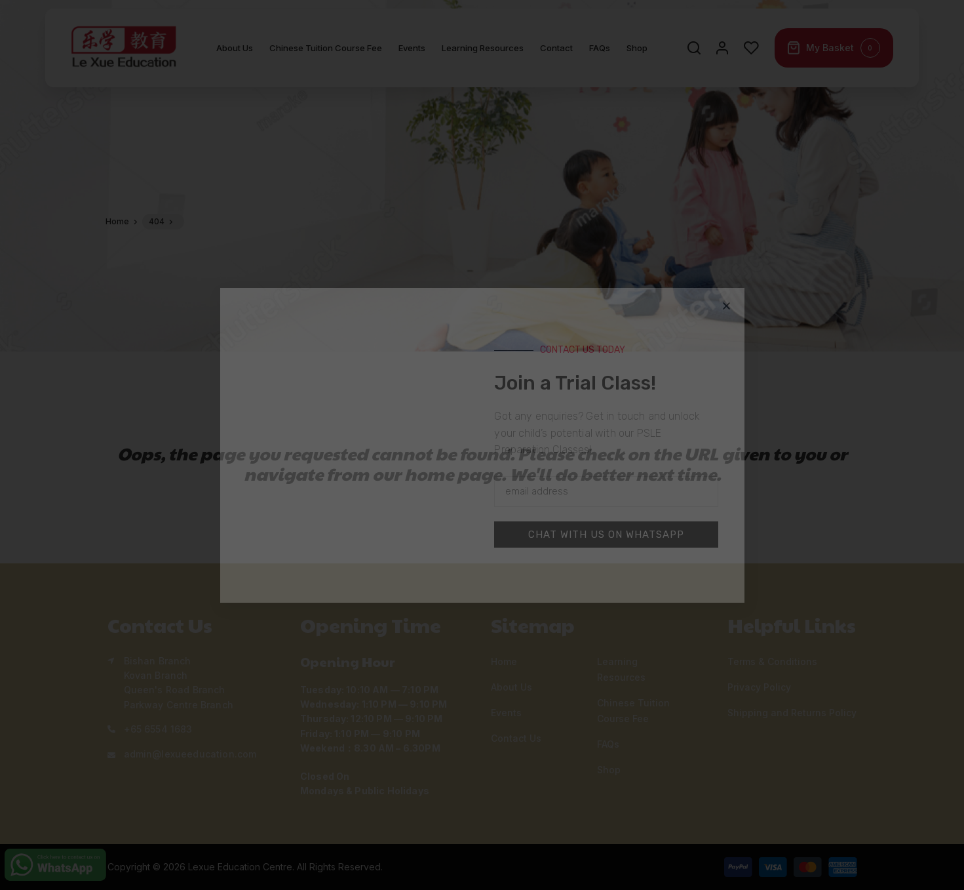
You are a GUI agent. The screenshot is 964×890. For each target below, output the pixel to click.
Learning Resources (483, 52)
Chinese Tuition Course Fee (325, 52)
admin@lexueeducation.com (190, 753)
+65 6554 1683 (158, 729)
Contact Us (516, 738)
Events (411, 52)
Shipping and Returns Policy (792, 712)
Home (504, 661)
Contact (556, 52)
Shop (637, 52)
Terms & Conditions (772, 661)
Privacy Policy (759, 687)
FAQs (599, 52)
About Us (234, 52)
